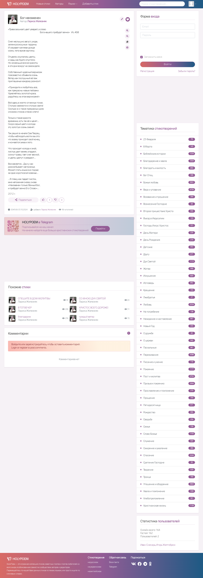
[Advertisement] (69, 259)
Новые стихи (43, 3)
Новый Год (167, 326)
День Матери (167, 232)
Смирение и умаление (167, 448)
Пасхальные (167, 347)
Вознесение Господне (167, 204)
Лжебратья (167, 297)
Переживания (167, 354)
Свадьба (167, 419)
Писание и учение (167, 362)
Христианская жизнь (167, 505)
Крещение (167, 290)
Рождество (167, 412)
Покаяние (167, 369)
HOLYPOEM (30, 222)
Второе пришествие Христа (167, 211)
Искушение (167, 275)
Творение (167, 469)
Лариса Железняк (36, 21)
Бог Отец (167, 175)
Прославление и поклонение (167, 390)
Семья (167, 426)
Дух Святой (167, 261)
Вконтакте (114, 562)
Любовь (167, 304)
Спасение (167, 455)
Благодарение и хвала (167, 161)
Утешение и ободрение (167, 484)
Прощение (167, 398)
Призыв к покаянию (167, 383)
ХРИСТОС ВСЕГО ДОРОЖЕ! (93, 307)
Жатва (167, 268)
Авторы (59, 3)
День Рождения (167, 239)
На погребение (167, 311)
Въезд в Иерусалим (167, 218)
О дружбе (167, 333)
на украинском (94, 566)
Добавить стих (90, 3)
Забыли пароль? (186, 71)
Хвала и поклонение (167, 491)
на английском (94, 571)
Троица (167, 477)
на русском (93, 562)
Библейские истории (167, 153)
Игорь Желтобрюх (165, 544)
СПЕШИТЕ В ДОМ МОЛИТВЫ (34, 298)
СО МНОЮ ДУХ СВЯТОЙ (92, 298)
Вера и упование (167, 189)
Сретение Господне (167, 462)
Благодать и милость (167, 168)
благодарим (24, 316)
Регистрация (147, 71)
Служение (167, 441)
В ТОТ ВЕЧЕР (25, 307)
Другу (167, 254)
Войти (167, 64)
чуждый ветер (86, 316)
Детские (167, 247)
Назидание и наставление (167, 319)
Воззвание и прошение (167, 197)
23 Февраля (167, 139)
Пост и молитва (167, 376)
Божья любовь (167, 182)
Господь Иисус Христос (167, 225)
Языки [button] (71, 3)
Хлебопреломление (167, 498)
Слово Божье (167, 433)
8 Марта (167, 146)
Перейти (100, 228)
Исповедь (167, 283)
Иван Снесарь (147, 544)
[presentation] (164, 47)
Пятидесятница (167, 405)
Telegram (113, 566)
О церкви (167, 340)
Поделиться (23, 200)
